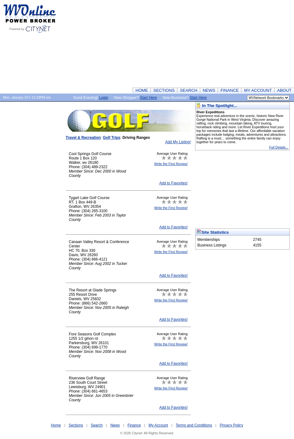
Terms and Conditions (194, 425)
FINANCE (229, 90)
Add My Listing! (178, 142)
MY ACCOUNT (258, 90)
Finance (134, 425)
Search (97, 425)
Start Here (148, 97)
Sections (75, 425)
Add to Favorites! (173, 183)
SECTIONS (164, 90)
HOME (141, 90)
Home (56, 425)
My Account (158, 425)
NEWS (209, 90)
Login (103, 97)
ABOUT (284, 90)
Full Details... (278, 147)
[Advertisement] (206, 43)
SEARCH (188, 90)
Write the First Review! (171, 164)
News (115, 425)
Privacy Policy (231, 425)
